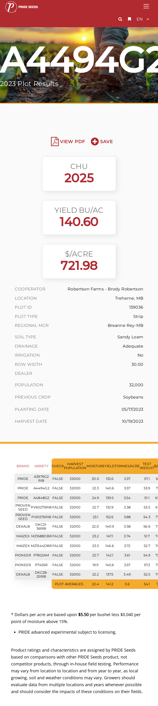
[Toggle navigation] (146, 6)
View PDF (68, 141)
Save (102, 141)
